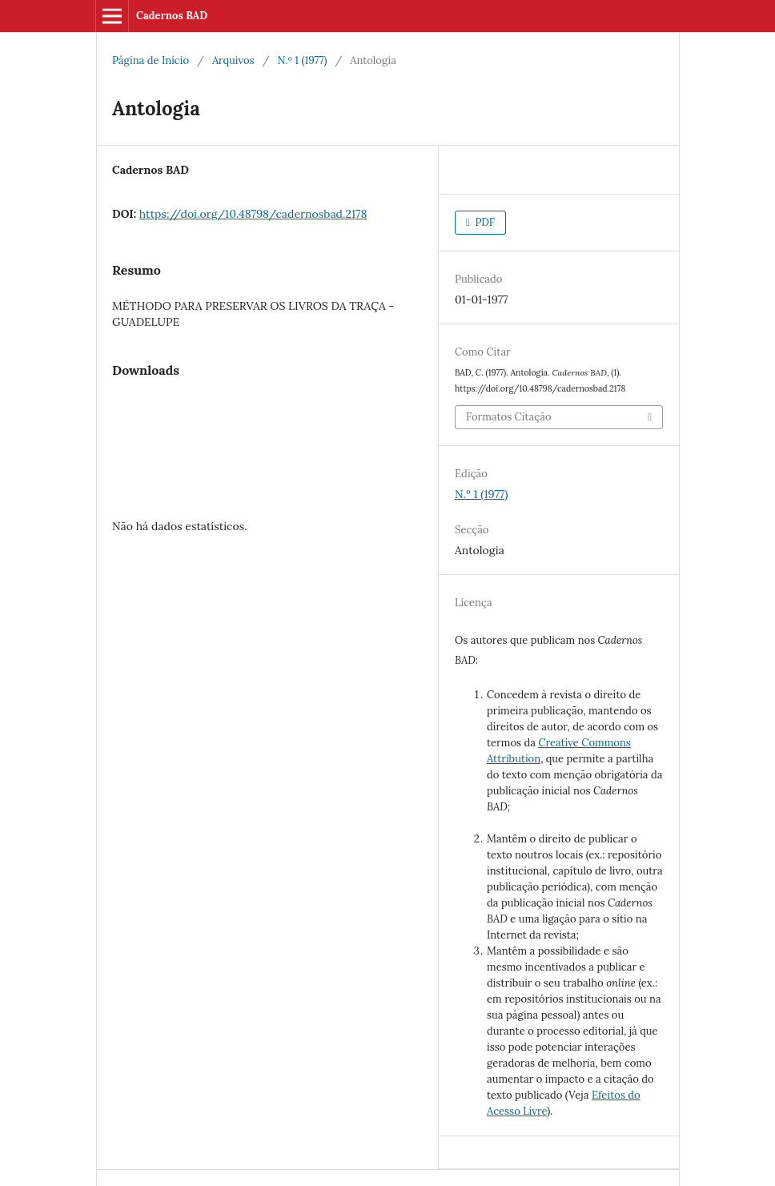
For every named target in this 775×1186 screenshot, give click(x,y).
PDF (483, 222)
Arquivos (233, 60)
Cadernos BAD (171, 15)
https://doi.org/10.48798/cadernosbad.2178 (253, 214)
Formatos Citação (509, 417)
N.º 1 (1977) (302, 60)
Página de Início (150, 60)
